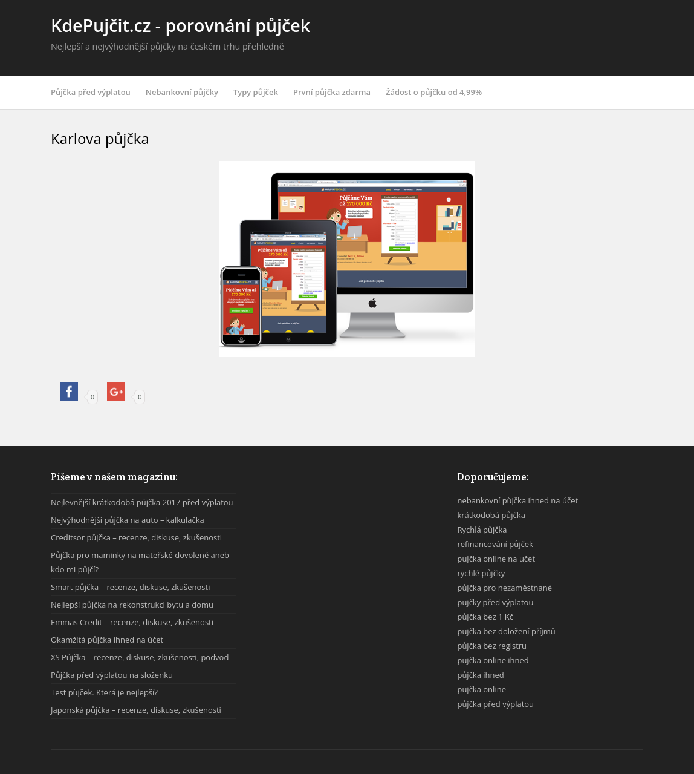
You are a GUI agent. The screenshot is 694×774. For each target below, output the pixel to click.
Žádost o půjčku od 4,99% (434, 92)
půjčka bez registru (492, 645)
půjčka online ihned (492, 660)
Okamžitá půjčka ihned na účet (107, 639)
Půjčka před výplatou (91, 92)
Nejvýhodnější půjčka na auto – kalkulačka (127, 519)
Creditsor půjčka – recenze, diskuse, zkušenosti (136, 537)
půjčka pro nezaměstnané (504, 587)
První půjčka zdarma (332, 92)
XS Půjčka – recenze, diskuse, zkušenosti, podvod (140, 657)
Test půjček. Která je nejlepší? (104, 692)
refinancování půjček (495, 544)
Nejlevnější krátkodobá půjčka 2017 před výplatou (142, 502)
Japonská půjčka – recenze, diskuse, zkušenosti (136, 709)
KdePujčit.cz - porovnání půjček (180, 25)
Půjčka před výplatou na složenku (112, 674)
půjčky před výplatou (495, 602)
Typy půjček (255, 92)
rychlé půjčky (481, 573)
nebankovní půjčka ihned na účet (517, 500)
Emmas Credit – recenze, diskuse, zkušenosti (132, 622)
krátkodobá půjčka (491, 515)
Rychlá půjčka (482, 529)
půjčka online (481, 689)
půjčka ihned (480, 674)
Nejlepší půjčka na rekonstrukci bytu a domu (132, 604)
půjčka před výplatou (495, 703)
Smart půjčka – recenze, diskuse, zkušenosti (130, 587)
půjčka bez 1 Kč (485, 616)
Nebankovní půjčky (182, 92)
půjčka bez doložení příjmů (506, 631)
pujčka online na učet (496, 558)
